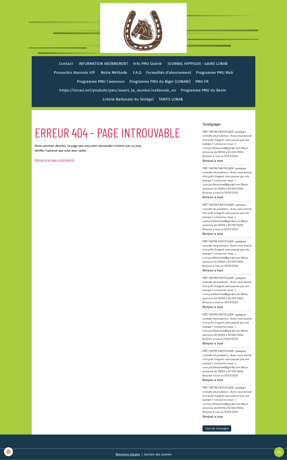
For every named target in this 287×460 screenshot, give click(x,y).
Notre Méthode (113, 72)
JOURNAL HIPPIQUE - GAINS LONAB (197, 63)
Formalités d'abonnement (168, 72)
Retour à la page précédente (55, 160)
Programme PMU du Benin (203, 90)
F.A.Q (136, 72)
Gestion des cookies (158, 454)
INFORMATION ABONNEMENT (103, 63)
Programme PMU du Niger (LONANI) (160, 81)
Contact (65, 63)
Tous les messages (217, 428)
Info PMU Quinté (147, 63)
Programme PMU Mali (214, 72)
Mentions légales (128, 454)
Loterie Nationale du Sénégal (128, 99)
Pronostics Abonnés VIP (74, 72)
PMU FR (201, 81)
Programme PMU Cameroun (101, 81)
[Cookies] (8, 451)
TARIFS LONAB (170, 99)
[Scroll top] (279, 452)
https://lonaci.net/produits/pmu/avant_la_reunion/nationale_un (117, 90)
